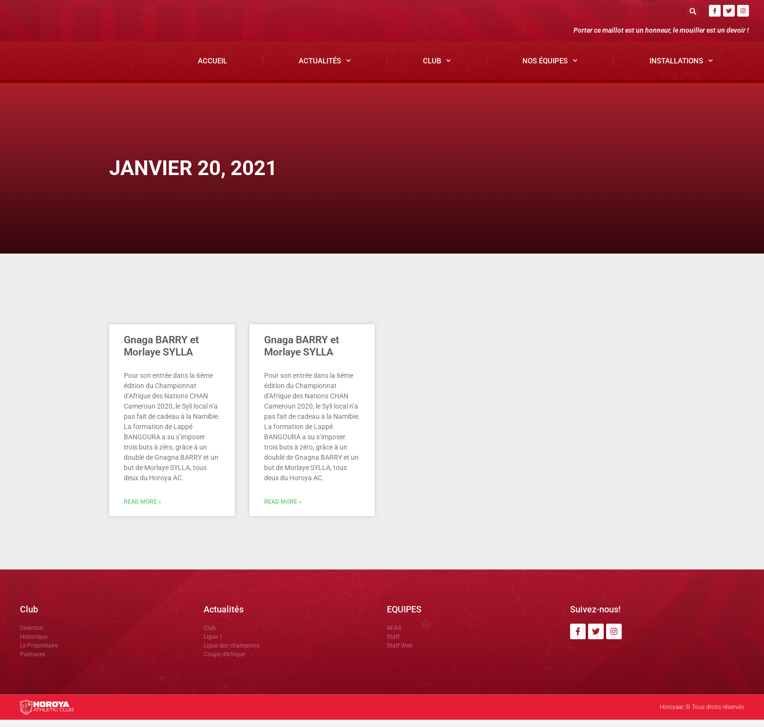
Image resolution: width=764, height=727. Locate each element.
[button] (693, 11)
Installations (681, 68)
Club (437, 68)
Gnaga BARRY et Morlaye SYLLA (161, 353)
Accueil (212, 68)
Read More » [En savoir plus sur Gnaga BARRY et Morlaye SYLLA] (142, 509)
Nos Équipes (550, 68)
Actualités (325, 68)
